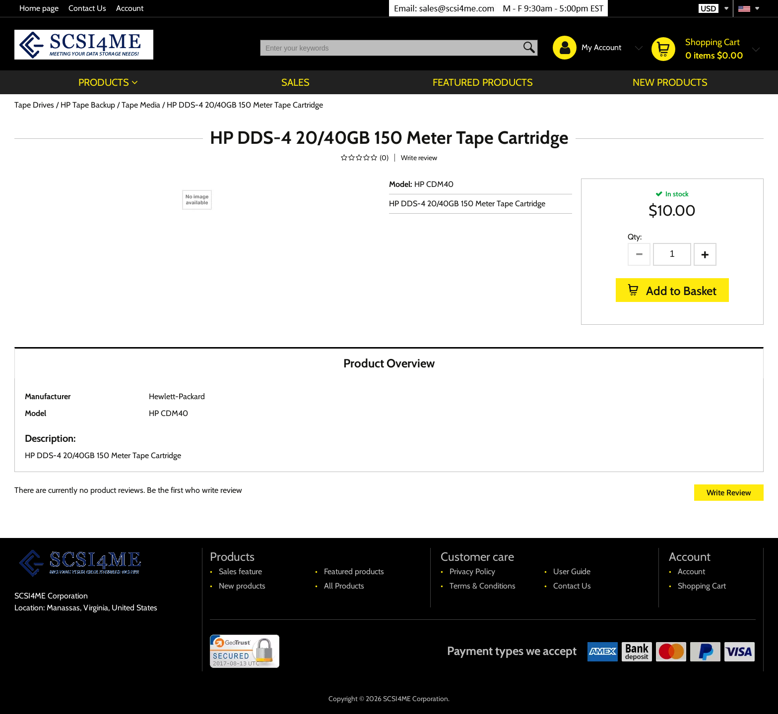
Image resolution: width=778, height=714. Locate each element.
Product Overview (389, 363)
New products (670, 82)
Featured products (483, 82)
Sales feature (240, 571)
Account (129, 8)
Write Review (729, 492)
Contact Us (87, 8)
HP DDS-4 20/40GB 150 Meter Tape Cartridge (467, 203)
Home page (39, 8)
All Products (344, 586)
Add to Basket (680, 291)
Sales (295, 82)
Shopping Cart (702, 586)
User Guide (571, 571)
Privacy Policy (472, 571)
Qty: (635, 236)
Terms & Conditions (483, 586)
